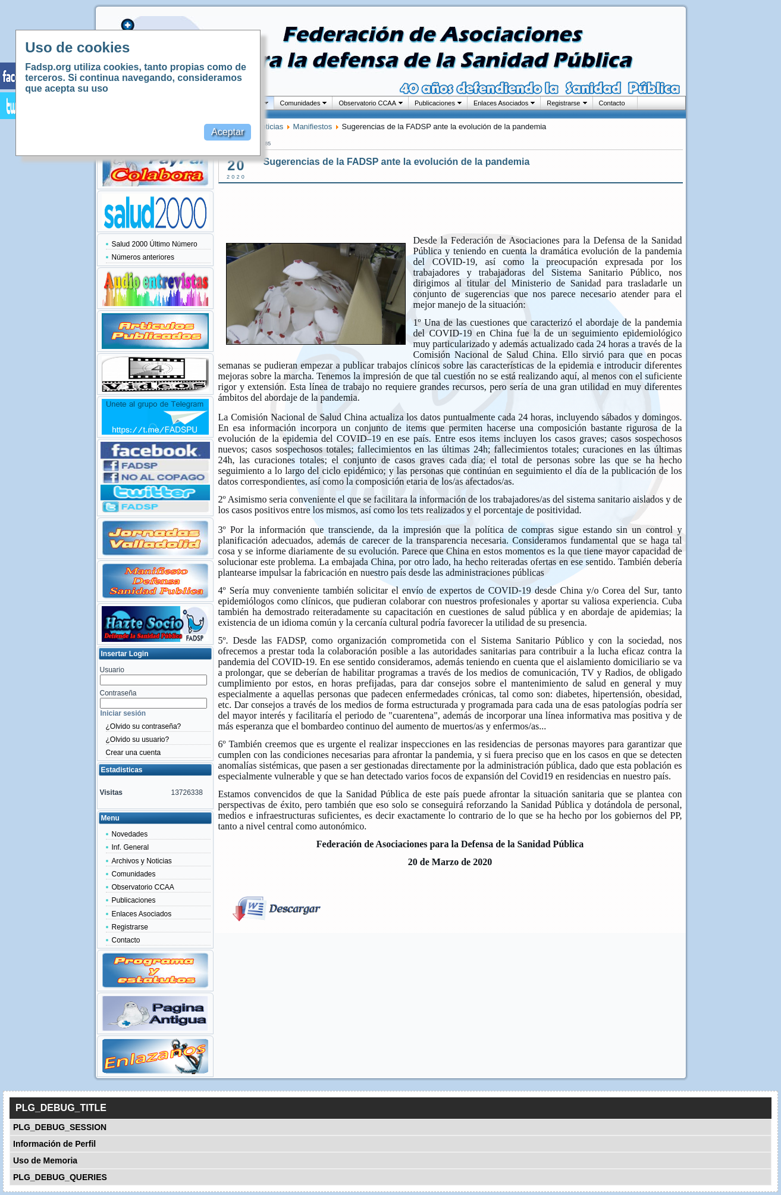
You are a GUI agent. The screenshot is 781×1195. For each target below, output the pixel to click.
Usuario (112, 670)
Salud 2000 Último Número (154, 244)
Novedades (130, 834)
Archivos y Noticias (142, 861)
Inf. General (130, 847)
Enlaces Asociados (500, 103)
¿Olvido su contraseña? (143, 726)
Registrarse (563, 103)
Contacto (612, 103)
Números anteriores (143, 257)
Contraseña (118, 693)
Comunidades (300, 103)
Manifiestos (313, 126)
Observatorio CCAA (367, 103)
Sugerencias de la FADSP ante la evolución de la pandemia (397, 162)
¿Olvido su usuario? (138, 739)
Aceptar (227, 132)
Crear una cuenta (133, 752)
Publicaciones (435, 103)
